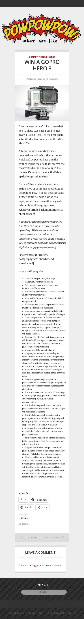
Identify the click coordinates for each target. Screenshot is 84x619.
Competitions (37, 57)
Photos (50, 57)
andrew (54, 79)
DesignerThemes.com (65, 612)
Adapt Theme (44, 612)
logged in (37, 565)
